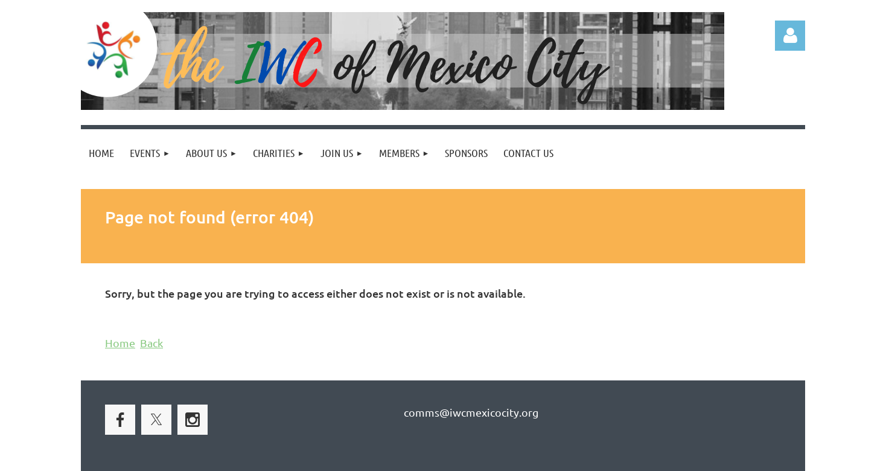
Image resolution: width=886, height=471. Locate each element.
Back (151, 342)
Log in (790, 36)
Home (120, 342)
